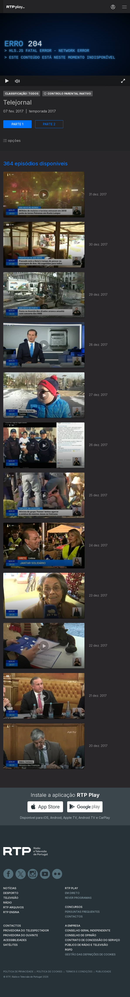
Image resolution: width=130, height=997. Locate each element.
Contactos (74, 916)
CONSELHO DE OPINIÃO (80, 935)
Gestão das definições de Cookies (90, 954)
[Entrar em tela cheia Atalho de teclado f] (123, 81)
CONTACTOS (12, 925)
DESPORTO (10, 893)
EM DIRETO (72, 893)
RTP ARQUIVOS (13, 907)
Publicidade (103, 971)
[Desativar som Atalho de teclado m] (17, 81)
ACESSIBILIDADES (15, 940)
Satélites (10, 944)
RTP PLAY (71, 888)
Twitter (20, 874)
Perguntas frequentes (82, 911)
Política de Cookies (49, 971)
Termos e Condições (79, 971)
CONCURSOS (73, 907)
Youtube (45, 874)
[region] (65, 49)
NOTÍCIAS (9, 888)
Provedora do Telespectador (26, 930)
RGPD (68, 949)
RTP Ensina (11, 912)
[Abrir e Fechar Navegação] (124, 7)
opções (12, 140)
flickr (57, 874)
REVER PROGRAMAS (78, 897)
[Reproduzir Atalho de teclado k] (7, 81)
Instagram (33, 874)
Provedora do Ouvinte (20, 935)
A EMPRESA (72, 925)
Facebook (8, 874)
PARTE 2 (49, 124)
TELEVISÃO (10, 897)
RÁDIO (7, 902)
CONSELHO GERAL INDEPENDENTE (87, 930)
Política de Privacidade (18, 971)
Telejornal (17, 102)
